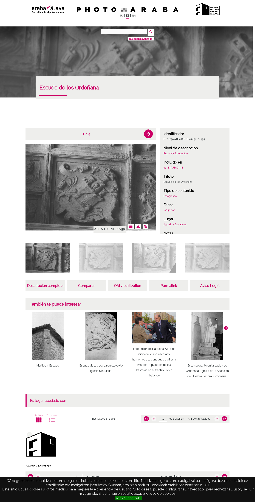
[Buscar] (125, 31)
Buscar (151, 31)
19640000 (169, 208)
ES (127, 15)
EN (133, 16)
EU (121, 16)
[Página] (163, 417)
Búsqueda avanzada (140, 37)
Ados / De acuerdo (128, 498)
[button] (148, 132)
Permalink (168, 284)
